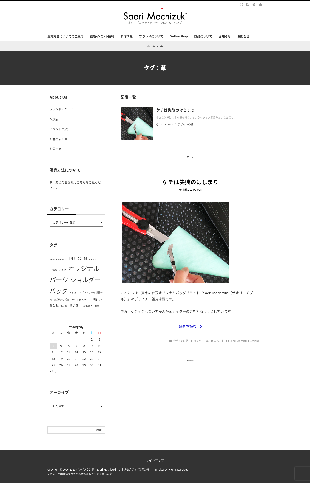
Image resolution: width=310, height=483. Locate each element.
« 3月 (53, 371)
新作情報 (127, 36)
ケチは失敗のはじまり (175, 110)
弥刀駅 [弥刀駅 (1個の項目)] (64, 305)
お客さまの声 (59, 139)
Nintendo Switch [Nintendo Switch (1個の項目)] (58, 259)
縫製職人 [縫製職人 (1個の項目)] (88, 305)
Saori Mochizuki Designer (245, 341)
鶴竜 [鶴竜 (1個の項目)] (97, 305)
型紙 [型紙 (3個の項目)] (93, 299)
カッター (199, 341)
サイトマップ (155, 460)
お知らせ (225, 36)
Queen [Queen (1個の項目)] (62, 269)
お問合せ (243, 36)
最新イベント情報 (102, 36)
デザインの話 (185, 124)
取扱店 (54, 119)
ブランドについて (151, 36)
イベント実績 (59, 129)
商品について (203, 36)
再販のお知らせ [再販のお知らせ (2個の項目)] (64, 300)
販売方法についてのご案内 (65, 36)
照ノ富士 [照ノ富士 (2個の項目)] (75, 305)
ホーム (190, 157)
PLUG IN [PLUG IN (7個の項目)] (78, 258)
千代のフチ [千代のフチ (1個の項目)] (82, 300)
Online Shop (179, 36)
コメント (219, 341)
